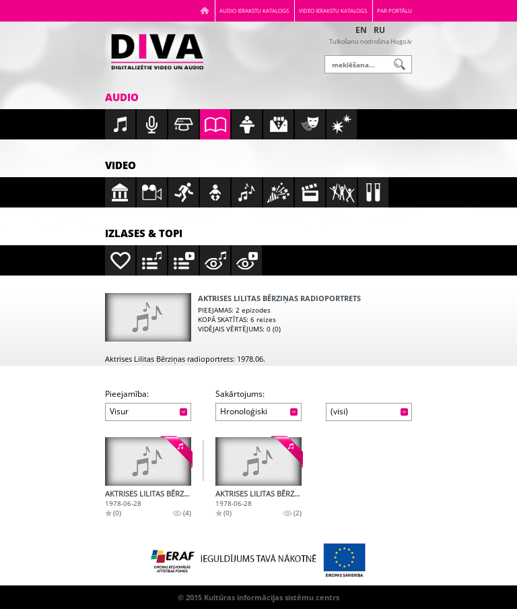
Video (120, 165)
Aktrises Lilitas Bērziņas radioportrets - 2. (299, 493)
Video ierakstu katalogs (333, 10)
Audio (122, 97)
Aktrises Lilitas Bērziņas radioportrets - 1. (189, 493)
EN (361, 30)
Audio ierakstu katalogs (254, 10)
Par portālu (394, 10)
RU (379, 30)
